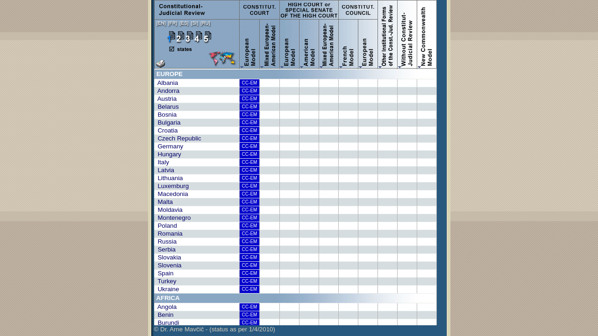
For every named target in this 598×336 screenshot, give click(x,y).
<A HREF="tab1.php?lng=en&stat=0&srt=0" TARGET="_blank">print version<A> (300, 197)
